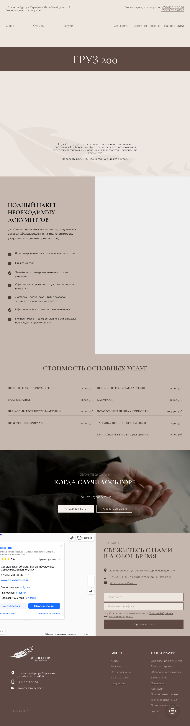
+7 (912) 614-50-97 (76, 509)
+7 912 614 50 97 (120, 577)
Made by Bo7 (20, 711)
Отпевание (158, 683)
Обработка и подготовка (166, 672)
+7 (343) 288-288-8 (115, 509)
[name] (144, 597)
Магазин (116, 666)
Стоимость (121, 26)
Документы (118, 683)
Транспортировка (162, 666)
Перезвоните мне (144, 624)
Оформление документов (166, 661)
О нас (10, 26)
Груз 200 (156, 711)
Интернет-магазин (147, 26)
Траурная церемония (164, 700)
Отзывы (38, 26)
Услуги (68, 26)
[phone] (144, 606)
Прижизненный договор (166, 705)
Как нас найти (174, 26)
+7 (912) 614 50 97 (173, 7)
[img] (30, 654)
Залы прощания (121, 672)
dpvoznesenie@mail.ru (123, 583)
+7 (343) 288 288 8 (172, 10)
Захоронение (159, 677)
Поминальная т (160, 694)
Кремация (157, 689)
